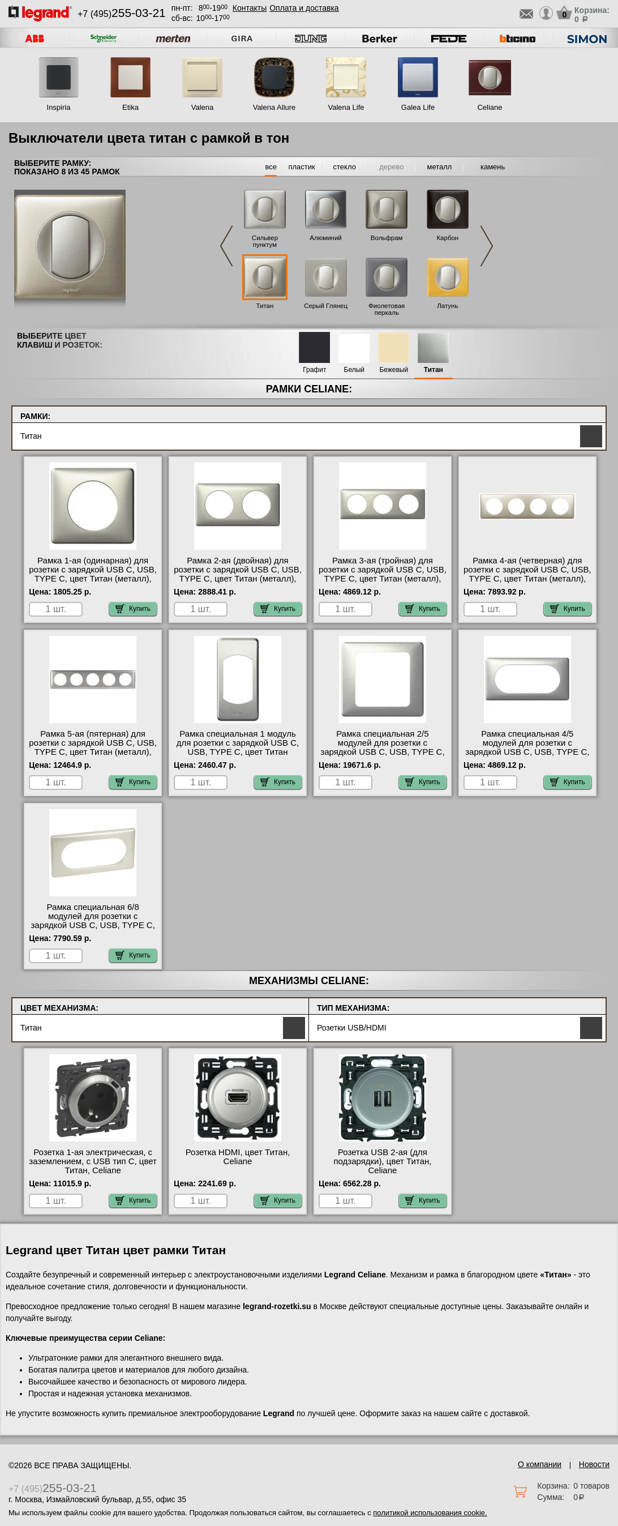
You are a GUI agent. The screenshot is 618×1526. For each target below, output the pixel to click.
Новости (594, 1464)
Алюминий (325, 237)
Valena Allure (274, 107)
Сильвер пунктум (265, 241)
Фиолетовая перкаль (386, 309)
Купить (133, 608)
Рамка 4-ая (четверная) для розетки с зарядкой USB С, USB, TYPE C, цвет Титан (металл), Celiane (527, 574)
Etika (130, 107)
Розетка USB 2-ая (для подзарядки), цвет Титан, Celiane (382, 1161)
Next (486, 246)
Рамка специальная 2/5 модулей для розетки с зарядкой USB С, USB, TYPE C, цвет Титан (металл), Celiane (382, 747)
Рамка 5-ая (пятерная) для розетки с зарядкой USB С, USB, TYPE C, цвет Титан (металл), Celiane (93, 747)
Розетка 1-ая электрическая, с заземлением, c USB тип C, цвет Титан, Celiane (93, 1161)
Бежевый (393, 370)
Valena (202, 107)
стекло (344, 167)
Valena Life (346, 107)
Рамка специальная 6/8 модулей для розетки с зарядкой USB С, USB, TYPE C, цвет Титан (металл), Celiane (92, 921)
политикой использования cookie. (430, 1512)
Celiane (489, 107)
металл (439, 167)
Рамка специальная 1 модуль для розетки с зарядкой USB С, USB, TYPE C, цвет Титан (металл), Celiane (238, 747)
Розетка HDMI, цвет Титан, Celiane (238, 1157)
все (271, 167)
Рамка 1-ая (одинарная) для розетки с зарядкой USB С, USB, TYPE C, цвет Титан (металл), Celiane (93, 574)
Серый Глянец (325, 305)
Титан (265, 305)
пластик (301, 167)
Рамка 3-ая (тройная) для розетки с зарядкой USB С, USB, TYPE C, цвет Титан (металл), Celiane (383, 574)
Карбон (447, 237)
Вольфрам (387, 237)
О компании (539, 1464)
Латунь (447, 305)
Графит (314, 370)
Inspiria (59, 107)
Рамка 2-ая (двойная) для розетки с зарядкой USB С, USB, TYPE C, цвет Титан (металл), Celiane (238, 574)
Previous (226, 246)
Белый (354, 370)
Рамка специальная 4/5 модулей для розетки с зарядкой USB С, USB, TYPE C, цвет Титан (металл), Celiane (527, 747)
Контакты (250, 7)
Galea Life (418, 107)
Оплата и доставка (303, 7)
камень (492, 167)
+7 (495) (122, 14)
